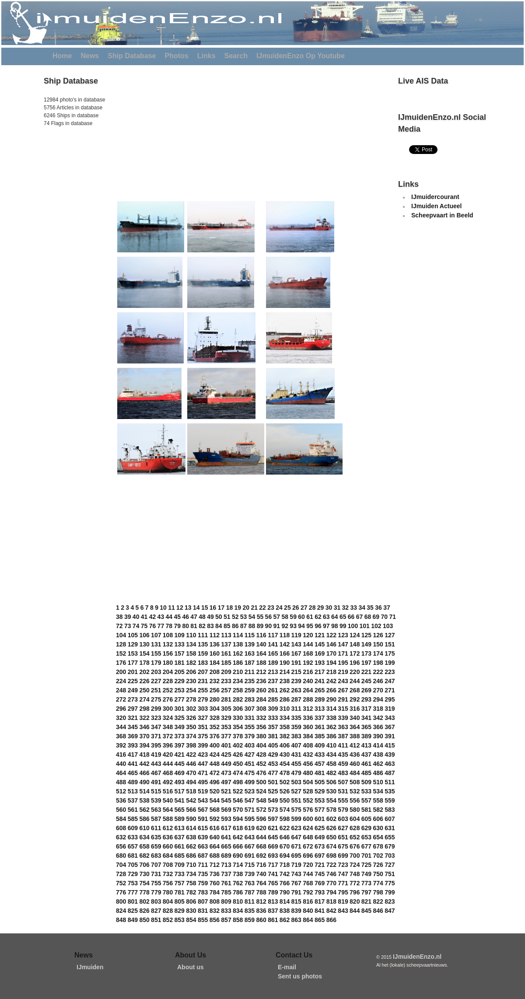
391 (390, 736)
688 (215, 855)
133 (180, 644)
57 (276, 616)
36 (378, 607)
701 (366, 855)
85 (227, 625)
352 (215, 726)
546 (238, 800)
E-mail (287, 967)
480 (308, 772)
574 (285, 809)
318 (378, 708)
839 (296, 910)
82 (202, 625)
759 (203, 883)
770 (331, 883)
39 (127, 616)
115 (250, 635)
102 (376, 625)
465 (133, 772)
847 (390, 910)
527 (296, 791)
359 (296, 726)
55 (260, 616)
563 (156, 809)
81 (193, 625)
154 (144, 653)
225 (133, 681)
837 (273, 910)
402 (238, 745)
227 (156, 681)
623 (296, 827)
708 (168, 864)
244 (355, 681)
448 (215, 763)
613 (180, 827)
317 (366, 708)
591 (203, 818)
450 (238, 763)
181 (180, 662)
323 (156, 717)
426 (238, 754)
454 (285, 763)
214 (285, 671)
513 (133, 791)
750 (378, 873)
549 (273, 800)
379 (250, 736)
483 (343, 772)
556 (355, 800)
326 (191, 717)
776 (121, 892)
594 (238, 818)
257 (226, 690)
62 (318, 616)
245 (366, 681)
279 (203, 699)
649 (320, 837)
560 (121, 809)
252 (168, 690)
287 (296, 699)
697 (320, 855)
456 (308, 763)
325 (180, 717)
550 (285, 800)
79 (177, 625)
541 (180, 800)
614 (191, 827)
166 (285, 653)
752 (121, 883)
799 (390, 892)
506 (331, 782)
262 (285, 690)
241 (320, 681)
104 (121, 635)
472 (215, 772)
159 (203, 653)
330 (238, 717)
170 (331, 653)
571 (250, 809)
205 (180, 671)
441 (133, 763)
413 (366, 745)
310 (285, 708)
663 (203, 846)
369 (133, 736)
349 (180, 726)
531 (343, 791)
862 (285, 919)
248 (121, 690)
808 (215, 901)
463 (390, 763)
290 (331, 699)
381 (273, 736)
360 (308, 726)
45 (177, 616)
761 (226, 883)
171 (343, 653)
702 (378, 855)
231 (203, 681)
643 (250, 837)
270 (378, 690)
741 (273, 873)
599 (296, 818)
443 (156, 763)
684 (168, 855)
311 (296, 708)
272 (121, 699)
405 (273, 745)
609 (133, 827)
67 (359, 616)
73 (127, 625)
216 (308, 671)
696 (308, 855)
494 (191, 782)
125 (366, 635)
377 (226, 736)
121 (320, 635)
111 (203, 635)
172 (355, 653)
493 (180, 782)
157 (180, 653)
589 (180, 818)
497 (226, 782)
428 (261, 754)
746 (331, 873)
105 (133, 635)
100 (353, 625)
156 (168, 653)
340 (355, 717)
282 (238, 699)
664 (215, 846)
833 (226, 910)
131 (156, 644)
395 (156, 745)
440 (121, 763)
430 (285, 754)
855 (203, 919)
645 (273, 837)
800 (121, 901)
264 (308, 690)
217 (320, 671)
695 (296, 855)
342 (378, 717)
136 (215, 644)
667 (250, 846)
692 (261, 855)
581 (366, 809)
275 (156, 699)
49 (210, 616)
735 (203, 873)
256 (215, 690)
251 (156, 690)
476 (261, 772)
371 (156, 736)
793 (320, 892)
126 (378, 635)
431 (296, 754)
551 (296, 800)
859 (250, 919)
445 (180, 763)
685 (180, 855)
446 (191, 763)
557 (366, 800)
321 (133, 717)
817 (320, 901)
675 (343, 846)
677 (366, 846)
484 (355, 772)
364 (355, 726)
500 (261, 782)
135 (203, 644)
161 (226, 653)
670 (285, 846)
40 (136, 616)
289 (320, 699)
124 (355, 635)
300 (168, 708)
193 (320, 662)
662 (191, 846)
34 (361, 607)
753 (133, 883)
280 (215, 699)
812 (261, 901)
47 (193, 616)
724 (355, 864)
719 (296, 864)
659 (156, 846)
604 (355, 818)
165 (273, 653)
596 (261, 818)
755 (156, 883)
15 (204, 607)
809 (226, 901)
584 (121, 818)
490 (144, 782)
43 (161, 616)
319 (390, 708)
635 (156, 837)
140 (261, 644)
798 (378, 892)
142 (285, 644)
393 (133, 745)
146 (331, 644)
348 (168, 726)
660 (168, 846)
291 (343, 699)
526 (285, 791)
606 (378, 818)
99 (343, 625)
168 (308, 653)
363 (343, 726)
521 (226, 791)
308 (261, 708)
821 (366, 901)
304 (215, 708)
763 (250, 883)
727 (390, 864)
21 (254, 607)
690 (238, 855)
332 (261, 717)
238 (285, 681)
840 (308, 910)
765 (273, 883)
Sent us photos (300, 976)
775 (390, 883)
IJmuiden (90, 967)
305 (226, 708)
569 (226, 809)
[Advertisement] (70, 187)
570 (238, 809)
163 (250, 653)
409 (320, 745)
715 (250, 864)
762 (238, 883)
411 (343, 745)
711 (203, 864)
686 (191, 855)
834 (238, 910)
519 (203, 791)
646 (285, 837)
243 (343, 681)
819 (343, 901)
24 (279, 607)
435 (343, 754)
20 (245, 607)
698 (331, 855)
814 (285, 901)
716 (261, 864)
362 (331, 726)
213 (273, 671)
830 (191, 910)
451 (250, 763)
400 (215, 745)
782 (191, 892)
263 (296, 690)
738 (238, 873)
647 (296, 837)
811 (250, 901)
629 (366, 827)
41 (144, 616)
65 (343, 616)
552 (308, 800)
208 (215, 671)
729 (133, 873)
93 (293, 625)
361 (320, 726)
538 (144, 800)
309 (273, 708)
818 (331, 901)
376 (215, 736)
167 (296, 653)
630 (378, 827)
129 (133, 644)
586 (144, 818)
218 (331, 671)
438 (378, 754)
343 (390, 717)
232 (215, 681)
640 (215, 837)
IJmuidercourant (435, 196)
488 (121, 782)
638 (191, 837)
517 (180, 791)
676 (355, 846)
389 (366, 736)
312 (308, 708)
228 (168, 681)
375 (203, 736)
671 (296, 846)
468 (168, 772)
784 (215, 892)
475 (250, 772)
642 (238, 837)
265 (320, 690)
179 (156, 662)
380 (261, 736)
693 (273, 855)
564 (168, 809)
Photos (177, 55)
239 (296, 681)
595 (250, 818)
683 (156, 855)
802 (144, 901)
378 (238, 736)
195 (343, 662)
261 (273, 690)
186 (238, 662)
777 (133, 892)
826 (144, 910)
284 (261, 699)
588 (168, 818)
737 (226, 873)
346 (144, 726)
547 (250, 800)
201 (133, 671)
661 (180, 846)
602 (331, 818)
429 (273, 754)
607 (390, 818)
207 (203, 671)
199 (390, 662)
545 (226, 800)
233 (226, 681)
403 (250, 745)
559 (390, 800)
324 (168, 717)
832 (215, 910)
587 (156, 818)
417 (133, 754)
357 (273, 726)
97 (326, 625)
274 (144, 699)
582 (378, 809)
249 (133, 690)
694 (285, 855)
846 (378, 910)
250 (144, 690)
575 (296, 809)
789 (273, 892)
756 (168, 883)
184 (215, 662)
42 (152, 616)
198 (378, 662)
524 (261, 791)
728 (121, 873)
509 (366, 782)
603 (343, 818)
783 (203, 892)
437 (366, 754)
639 (203, 837)
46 (185, 616)
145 (320, 644)
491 (156, 782)
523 (250, 791)
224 (121, 681)
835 (250, 910)
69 (376, 616)
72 (119, 625)
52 (235, 616)
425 (226, 754)
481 (320, 772)
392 (121, 745)
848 (121, 919)
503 (296, 782)
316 (355, 708)
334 (285, 717)
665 (226, 846)
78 (169, 625)
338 (331, 717)
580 (355, 809)
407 (296, 745)
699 (343, 855)
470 (191, 772)
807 (203, 901)
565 (180, 809)
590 (191, 818)
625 (320, 827)
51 (227, 616)
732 (168, 873)
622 (285, 827)
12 (179, 607)
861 (273, 919)
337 (320, 717)
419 (156, 754)
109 (180, 635)
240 (308, 681)
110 (191, 635)
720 (308, 864)
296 (121, 708)
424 (215, 754)
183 (203, 662)
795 (343, 892)
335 (296, 717)
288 (308, 699)
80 (185, 625)
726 (378, 864)
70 (384, 616)
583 (390, 809)
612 (168, 827)
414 (378, 745)
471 (203, 772)
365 (366, 726)
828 (168, 910)
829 (180, 910)
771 (343, 883)
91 (276, 625)
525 (273, 791)
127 (390, 635)
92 (284, 625)
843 (343, 910)
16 (213, 607)
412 (355, 745)
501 (273, 782)
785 (226, 892)
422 (191, 754)
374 (191, 736)
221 (366, 671)
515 (156, 791)
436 (355, 754)
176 (121, 662)
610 (144, 827)
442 (144, 763)
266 (331, 690)
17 (221, 607)
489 (133, 782)
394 (144, 745)
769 (320, 883)
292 (355, 699)
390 (378, 736)
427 (250, 754)
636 (168, 837)
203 (156, 671)
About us (190, 967)
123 (343, 635)
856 (215, 919)
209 (226, 671)
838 (285, 910)
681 (133, 855)
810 (238, 901)
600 (308, 818)
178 (144, 662)
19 (238, 607)
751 (390, 873)
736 (215, 873)
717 (273, 864)
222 (378, 671)
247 (390, 681)
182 (191, 662)
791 (296, 892)
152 (121, 653)
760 (215, 883)
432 (308, 754)
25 (287, 607)
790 (285, 892)
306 (238, 708)
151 (390, 644)
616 (215, 827)
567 (203, 809)
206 (191, 671)
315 (343, 708)
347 (156, 726)
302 (191, 708)
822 (378, 901)
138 (238, 644)
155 (156, 653)
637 (180, 837)
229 (180, 681)
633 (133, 837)
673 (320, 846)
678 (378, 846)
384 (308, 736)
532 (355, 791)
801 (133, 901)
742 (285, 873)
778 (144, 892)
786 (238, 892)
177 (133, 662)
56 (268, 616)
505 (320, 782)
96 (318, 625)
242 (331, 681)
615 (203, 827)
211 (250, 671)
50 (218, 616)
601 (320, 818)
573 (273, 809)
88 (252, 625)
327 (203, 717)
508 (355, 782)
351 (203, 726)
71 (392, 616)
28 (312, 607)
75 (144, 625)
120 (308, 635)
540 (168, 800)
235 (250, 681)
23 (270, 607)
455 (296, 763)
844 (355, 910)
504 (308, 782)
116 (261, 635)
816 (308, 901)
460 (355, 763)
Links (206, 55)
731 (156, 873)
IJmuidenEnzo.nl (417, 956)
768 (308, 883)
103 (388, 625)
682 (144, 855)
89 (260, 625)
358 (285, 726)
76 (152, 625)
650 (331, 837)
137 (226, 644)
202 (144, 671)
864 (308, 919)
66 (351, 616)
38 (119, 616)
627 (343, 827)
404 (261, 745)
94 (301, 625)
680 (121, 855)
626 (331, 827)
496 (215, 782)
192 (308, 662)
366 (378, 726)
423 (203, 754)
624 (308, 827)
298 (144, 708)
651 (343, 837)
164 (261, 653)
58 (284, 616)
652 (355, 837)
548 (261, 800)
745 (320, 873)
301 (180, 708)
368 (121, 736)
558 (378, 800)
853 (180, 919)
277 (180, 699)
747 (343, 873)
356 (261, 726)
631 (390, 827)
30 (329, 607)
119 (296, 635)
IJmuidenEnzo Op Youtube (300, 55)
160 (215, 653)
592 (215, 818)
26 (295, 607)
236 (261, 681)
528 (308, 791)
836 (261, 910)
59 (293, 616)
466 (144, 772)
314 (331, 708)
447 (203, 763)
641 (226, 837)
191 (296, 662)
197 (366, 662)
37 (386, 607)
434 (331, 754)
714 (238, 864)
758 (191, 883)
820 (355, 901)
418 (144, 754)
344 (121, 726)
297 (133, 708)
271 (390, 690)
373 (180, 736)
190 (285, 662)
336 (308, 717)
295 (390, 699)
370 (144, 736)
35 (370, 607)
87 (243, 625)
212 (261, 671)
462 (378, 763)
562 (144, 809)
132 (168, 644)
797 (366, 892)
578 (331, 809)
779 (156, 892)
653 (366, 837)
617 (226, 827)
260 (261, 690)
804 (168, 901)
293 (366, 699)
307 (250, 708)
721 (320, 864)
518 (191, 791)
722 (331, 864)
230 (191, 681)
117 (273, 635)
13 (188, 607)
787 (250, 892)
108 (168, 635)
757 (180, 883)
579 (343, 809)
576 (308, 809)
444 (168, 763)
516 (168, 791)
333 (273, 717)
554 (331, 800)
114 (238, 635)
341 (366, 717)
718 (285, 864)
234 (238, 681)
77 (161, 625)
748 (355, 873)
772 (355, 883)
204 (168, 671)
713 (226, 864)
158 (191, 653)
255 (203, 690)
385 (320, 736)
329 (226, 717)
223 (390, 671)
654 (378, 837)
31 (337, 607)
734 (191, 873)
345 (133, 726)
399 (203, 745)
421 (180, 754)
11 (171, 607)
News (89, 55)
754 (144, 883)
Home (62, 55)
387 (343, 736)
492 (168, 782)
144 (308, 644)
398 (191, 745)
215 (296, 671)
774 (378, 883)
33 (353, 607)
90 (268, 625)
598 (285, 818)
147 (343, 644)
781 (180, 892)
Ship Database (132, 55)
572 (261, 809)
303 (203, 708)
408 (308, 745)
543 (203, 800)
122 (331, 635)
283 (250, 699)
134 (191, 644)
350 (191, 726)
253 (180, 690)
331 (250, 717)
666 (238, 846)
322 (144, 717)
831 (203, 910)
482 (331, 772)
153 (133, 653)
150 (378, 644)
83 (210, 625)
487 (390, 772)
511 (390, 782)
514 (144, 791)
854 (191, 919)
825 (133, 910)
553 (320, 800)
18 (229, 607)
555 (343, 800)
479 (296, 772)
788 (261, 892)
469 (180, 772)
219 (343, 671)
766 (285, 883)
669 (273, 846)
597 (273, 818)
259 (250, 690)
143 (296, 644)
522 (238, 791)
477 (273, 772)
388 (355, 736)
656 (121, 846)
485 (366, 772)
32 (345, 607)
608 (121, 827)
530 (331, 791)
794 (331, 892)
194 (331, 662)
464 (121, 772)
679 (390, 846)
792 (308, 892)
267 (343, 690)
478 (285, 772)
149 (366, 644)
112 (215, 635)
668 (261, 846)
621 (273, 827)
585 (133, 818)
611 (156, 827)
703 (390, 855)
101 (365, 625)
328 (215, 717)
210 (238, 671)
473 (226, 772)
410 (331, 745)
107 (156, 635)
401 (226, 745)
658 (144, 846)
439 (390, 754)
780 (168, 892)
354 (238, 726)
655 (390, 837)
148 (355, 644)
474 (238, 772)
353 (226, 726)
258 (238, 690)
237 (273, 681)
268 (355, 690)
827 (156, 910)
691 (250, 855)
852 (168, 919)
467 (156, 772)
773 (366, 883)
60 (301, 616)
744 (308, 873)
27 (304, 607)
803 (156, 901)
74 (136, 625)
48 (202, 616)
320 (121, 717)
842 (331, 910)
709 (180, 864)
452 (261, 763)
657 (133, 846)
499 (250, 782)
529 (320, 791)
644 (261, 837)
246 (378, 681)
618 (238, 827)
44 (169, 616)
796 (355, 892)
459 (343, 763)
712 (215, 864)
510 (378, 782)
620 (261, 827)
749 (366, 873)
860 (261, 919)
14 (196, 607)
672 (308, 846)
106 (144, 635)
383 (296, 736)
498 (238, 782)
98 (334, 625)
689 (226, 855)
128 (121, 644)
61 (309, 616)
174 (378, 653)
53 (243, 616)
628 (355, 827)
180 (168, 662)
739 (250, 873)
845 (366, 910)
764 (261, 883)
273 (133, 699)
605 (366, 818)
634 (144, 837)
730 (144, 873)
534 (378, 791)
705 (133, 864)
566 (191, 809)
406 (285, 745)
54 (252, 616)
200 (121, 671)
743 (296, 873)
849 (133, 919)
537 (133, 800)
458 (331, 763)
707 (156, 864)
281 (226, 699)
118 (285, 635)
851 (156, 919)
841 (320, 910)
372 (168, 736)
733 (180, 873)
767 (296, 883)
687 (203, 855)
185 (226, 662)
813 (273, 901)
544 (215, 800)
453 (273, 763)
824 (121, 910)
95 (309, 625)
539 (156, 800)
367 (390, 726)
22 (262, 607)
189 (273, 662)
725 (366, 864)
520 (215, 791)
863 (296, 919)
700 (355, 855)
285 (273, 699)
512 (121, 791)
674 (331, 846)
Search (236, 55)
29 (320, 607)
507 (343, 782)
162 (238, 653)
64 (334, 616)
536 (121, 800)
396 (168, 745)
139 (250, 644)
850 (144, 919)
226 (144, 681)
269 (366, 690)
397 (180, 745)
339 (343, 717)
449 (226, 763)
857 (226, 919)
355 (250, 726)
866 (331, 919)
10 (163, 607)
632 (121, 837)
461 (366, 763)
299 (156, 708)
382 (285, 736)
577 (320, 809)
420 (168, 754)
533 (366, 791)
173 (366, 653)
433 (320, 754)
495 (203, 782)
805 (180, 901)
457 (320, 763)
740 (261, 873)
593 (226, 818)
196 (355, 662)
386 (331, 736)
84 (218, 625)
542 (191, 800)
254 (191, 690)
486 (378, 772)
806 (191, 901)
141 (273, 644)
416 (121, 754)
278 (191, 699)
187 (250, 662)
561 (133, 809)
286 (285, 699)
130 (144, 644)
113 (226, 635)
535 (390, 791)
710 (191, 864)
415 (390, 745)
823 (390, 901)
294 (378, 699)
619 (250, 827)
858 (238, 919)
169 (320, 653)
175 (390, 653)
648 (308, 837)
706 (144, 864)
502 (285, 782)
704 (121, 864)
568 (215, 809)
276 (168, 699)
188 (261, 662)
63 (326, 616)
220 (355, 671)
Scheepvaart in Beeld (442, 215)
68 (367, 616)
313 (320, 708)
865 (320, 919)
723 (343, 864)
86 (235, 625)
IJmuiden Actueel (436, 206)
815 (296, 901)
